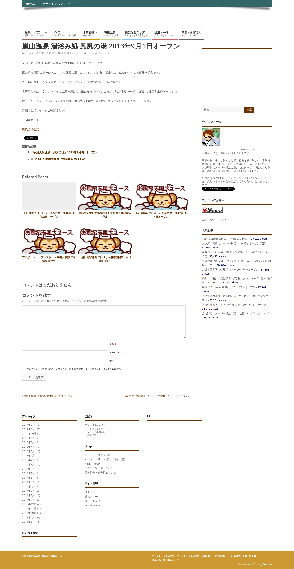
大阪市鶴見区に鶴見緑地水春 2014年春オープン (48, 395)
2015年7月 (28, 460)
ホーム (30, 4)
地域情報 (88, 33)
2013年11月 (29, 508)
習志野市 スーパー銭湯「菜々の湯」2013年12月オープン (236, 313)
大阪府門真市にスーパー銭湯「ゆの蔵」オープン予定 (233, 243)
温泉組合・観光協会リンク (100, 472)
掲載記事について (96, 435)
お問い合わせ (92, 463)
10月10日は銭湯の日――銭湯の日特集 (224, 238)
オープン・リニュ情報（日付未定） (106, 459)
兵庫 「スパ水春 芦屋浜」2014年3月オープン (229, 287)
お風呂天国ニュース (51, 16)
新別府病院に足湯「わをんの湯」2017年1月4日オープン (161, 214)
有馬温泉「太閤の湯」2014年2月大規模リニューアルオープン (156, 395)
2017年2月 (28, 424)
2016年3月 (28, 451)
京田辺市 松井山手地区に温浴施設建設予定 (58, 159)
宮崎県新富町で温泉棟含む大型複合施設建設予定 (105, 214)
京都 (64, 53)
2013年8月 (28, 521)
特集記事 (111, 33)
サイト (112, 360)
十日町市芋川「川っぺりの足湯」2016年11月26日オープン (48, 214)
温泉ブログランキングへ (214, 219)
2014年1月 (28, 499)
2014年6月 (28, 477)
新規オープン (34, 33)
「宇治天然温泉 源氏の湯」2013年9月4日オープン (64, 152)
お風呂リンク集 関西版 (99, 468)
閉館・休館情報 (191, 33)
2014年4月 (28, 486)
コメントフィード (95, 501)
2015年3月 (28, 464)
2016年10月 (29, 433)
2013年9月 (28, 517)
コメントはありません (98, 53)
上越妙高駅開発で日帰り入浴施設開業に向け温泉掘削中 (105, 259)
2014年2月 (28, 495)
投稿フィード (92, 496)
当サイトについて (54, 4)
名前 (113, 344)
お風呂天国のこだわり (98, 429)
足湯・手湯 (164, 33)
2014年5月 (28, 482)
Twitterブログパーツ (248, 149)
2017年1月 (28, 429)
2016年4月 (28, 446)
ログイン (90, 492)
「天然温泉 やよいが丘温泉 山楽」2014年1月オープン (234, 304)
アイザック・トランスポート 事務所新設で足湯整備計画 (48, 259)
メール (114, 352)
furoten (29, 53)
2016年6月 (28, 438)
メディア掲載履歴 (96, 432)
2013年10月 (29, 513)
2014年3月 (28, 490)
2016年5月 (28, 442)
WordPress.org (93, 505)
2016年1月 (28, 455)
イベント (64, 33)
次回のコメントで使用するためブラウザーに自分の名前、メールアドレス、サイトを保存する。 (74, 369)
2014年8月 (28, 469)
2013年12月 (29, 504)
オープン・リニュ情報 (98, 455)
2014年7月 (28, 473)
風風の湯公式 (30, 129)
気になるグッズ (136, 33)
